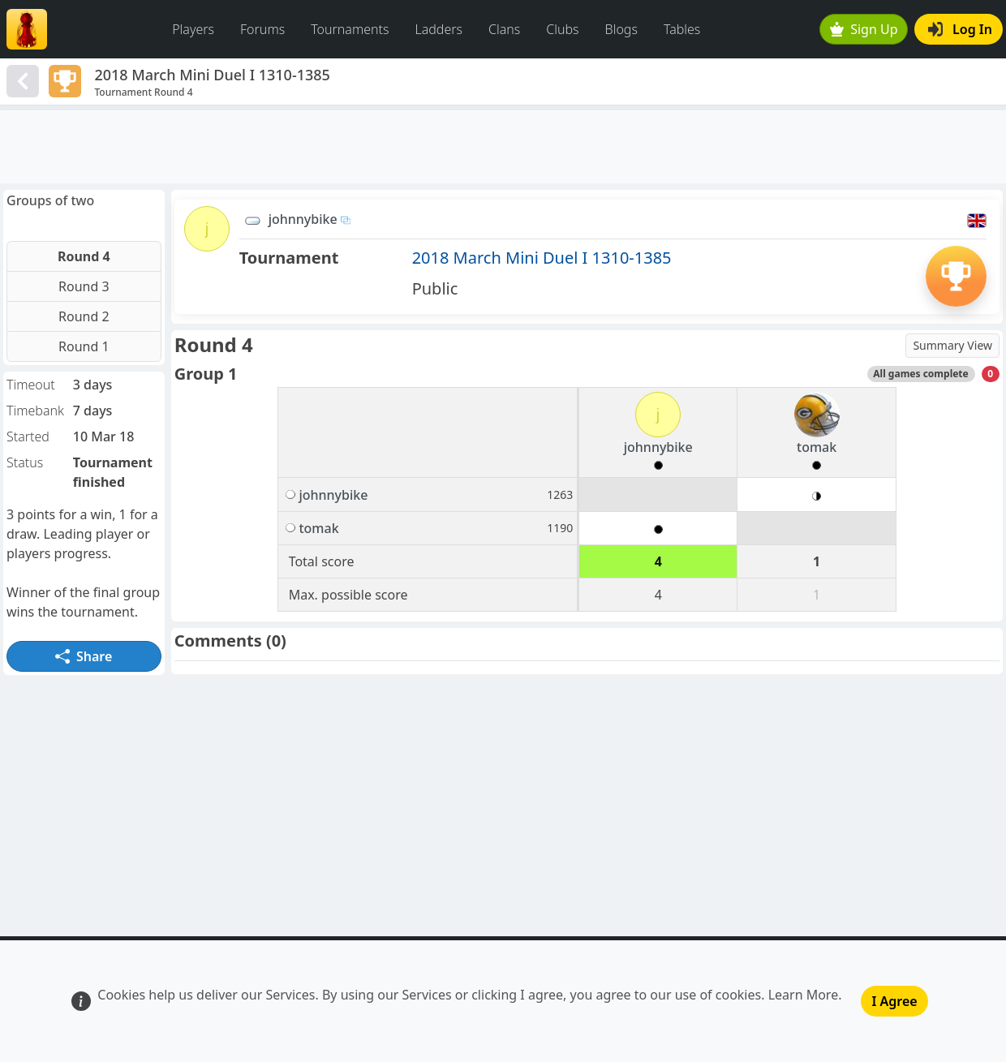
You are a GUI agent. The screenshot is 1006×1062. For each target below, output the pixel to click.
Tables (682, 29)
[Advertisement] (503, 146)
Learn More (803, 995)
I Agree (894, 1001)
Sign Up (864, 29)
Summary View (952, 345)
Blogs (621, 29)
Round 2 (84, 316)
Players (193, 29)
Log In (960, 29)
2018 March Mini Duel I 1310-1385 (542, 258)
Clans (504, 29)
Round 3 (84, 286)
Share (83, 656)
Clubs (562, 29)
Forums (262, 29)
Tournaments (350, 29)
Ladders (438, 29)
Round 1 (84, 346)
